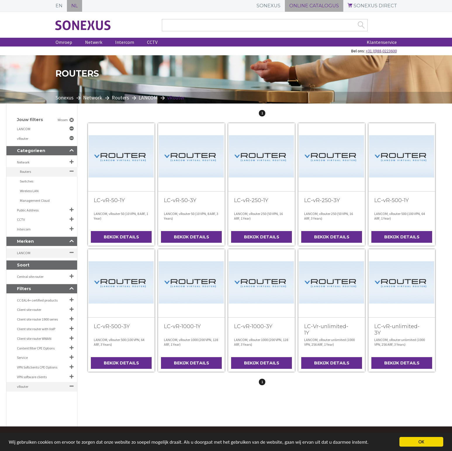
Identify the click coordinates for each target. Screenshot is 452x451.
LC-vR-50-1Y (109, 200)
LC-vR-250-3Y (322, 200)
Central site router (30, 276)
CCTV (152, 42)
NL (74, 5)
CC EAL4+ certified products (37, 300)
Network (92, 97)
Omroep (64, 42)
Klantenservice (382, 42)
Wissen (63, 120)
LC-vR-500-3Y (112, 326)
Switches (26, 181)
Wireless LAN (29, 191)
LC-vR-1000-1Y (182, 326)
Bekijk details (121, 237)
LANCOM (148, 97)
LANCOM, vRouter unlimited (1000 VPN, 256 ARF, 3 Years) (399, 342)
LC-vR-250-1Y (251, 200)
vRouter (23, 138)
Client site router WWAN (34, 338)
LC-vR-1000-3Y (253, 326)
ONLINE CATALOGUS (314, 5)
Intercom (124, 42)
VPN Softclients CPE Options (37, 367)
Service (22, 357)
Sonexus (65, 97)
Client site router (29, 309)
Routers (120, 97)
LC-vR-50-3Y (180, 200)
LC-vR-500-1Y (391, 200)
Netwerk (93, 42)
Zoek (361, 25)
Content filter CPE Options (36, 348)
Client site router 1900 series (37, 319)
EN (59, 5)
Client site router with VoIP (36, 329)
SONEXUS (268, 5)
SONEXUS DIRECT (372, 5)
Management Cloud (35, 200)
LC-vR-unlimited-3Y (397, 329)
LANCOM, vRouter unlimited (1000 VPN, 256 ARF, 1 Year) (329, 342)
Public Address (28, 210)
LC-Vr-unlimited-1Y (326, 329)
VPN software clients (32, 377)
